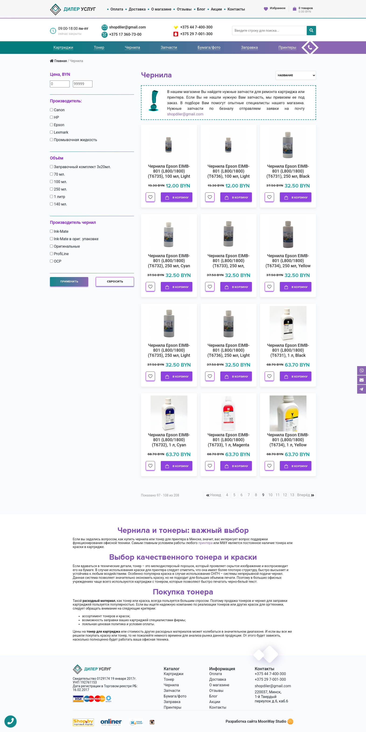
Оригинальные (65, 246)
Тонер (99, 47)
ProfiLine (59, 254)
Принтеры (287, 47)
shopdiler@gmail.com (127, 27)
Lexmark (59, 132)
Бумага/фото (209, 47)
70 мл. (57, 174)
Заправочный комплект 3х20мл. (80, 167)
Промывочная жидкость (73, 140)
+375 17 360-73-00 (125, 34)
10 (270, 495)
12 (285, 495)
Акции (216, 9)
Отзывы (184, 9)
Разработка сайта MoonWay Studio (259, 721)
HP (54, 117)
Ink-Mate (59, 231)
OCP (55, 261)
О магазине (161, 9)
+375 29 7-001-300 (196, 34)
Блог (201, 9)
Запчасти (169, 47)
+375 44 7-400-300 (196, 27)
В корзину (177, 197)
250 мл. (58, 189)
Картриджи (63, 47)
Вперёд (303, 495)
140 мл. (58, 204)
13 (292, 495)
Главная (60, 61)
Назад (215, 495)
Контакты (236, 9)
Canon (57, 110)
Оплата (116, 9)
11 (278, 495)
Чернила (132, 47)
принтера (205, 543)
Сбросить (115, 281)
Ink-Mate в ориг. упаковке (74, 239)
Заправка (249, 47)
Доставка (137, 9)
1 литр (57, 197)
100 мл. (58, 182)
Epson (57, 125)
